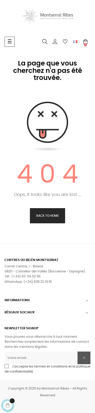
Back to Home (47, 215)
